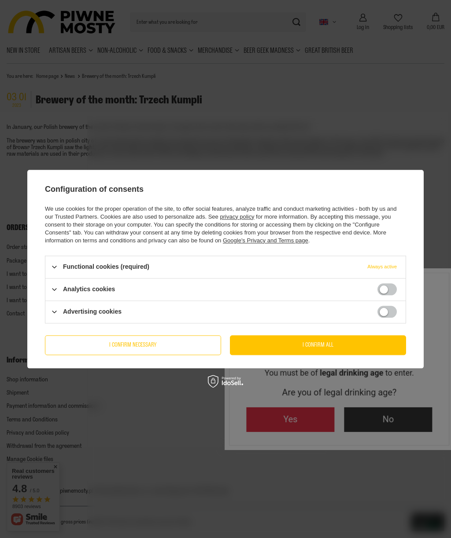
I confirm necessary (133, 344)
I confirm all (318, 344)
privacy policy (237, 216)
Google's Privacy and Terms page (265, 240)
